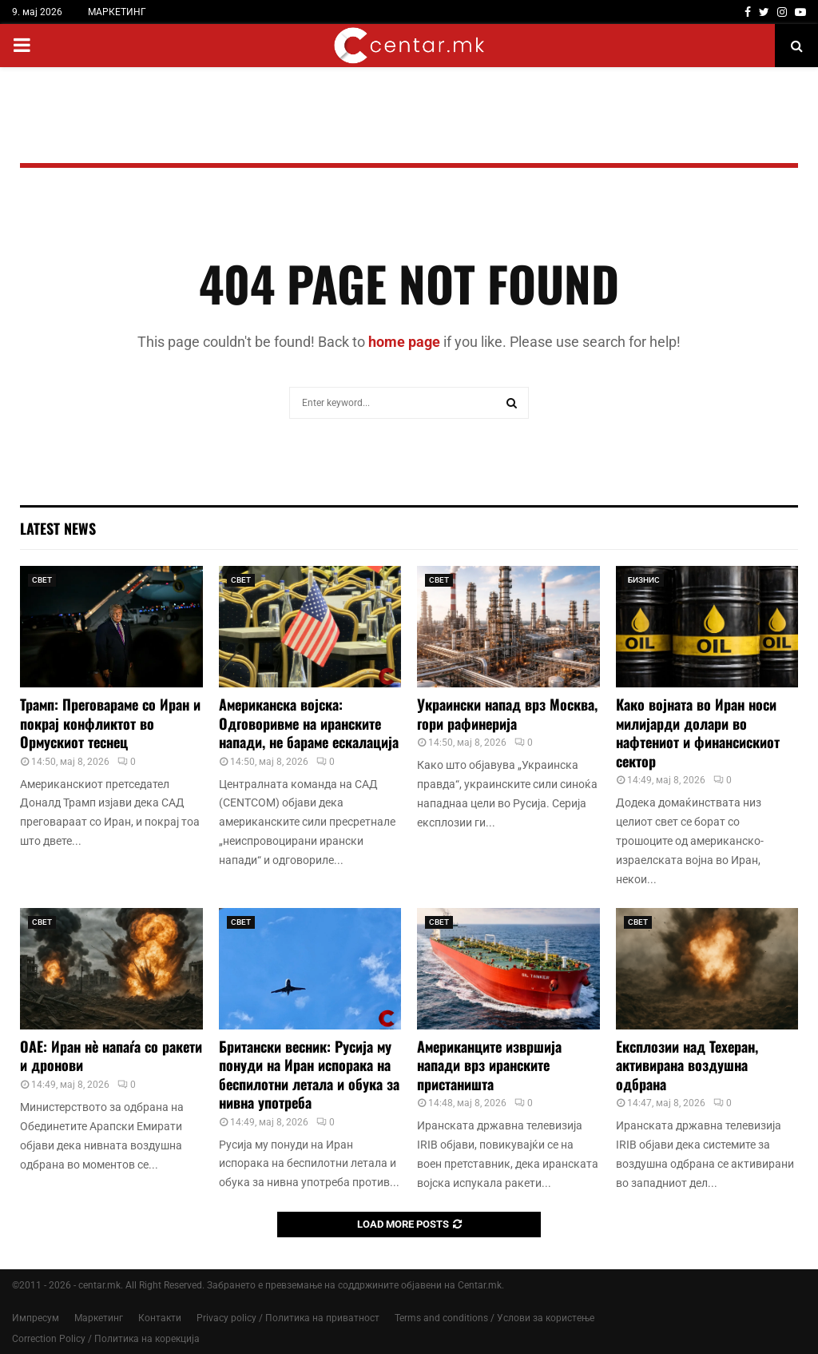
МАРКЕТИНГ (117, 12)
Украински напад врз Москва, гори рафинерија (507, 713)
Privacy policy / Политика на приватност (288, 1318)
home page (404, 341)
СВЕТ (42, 579)
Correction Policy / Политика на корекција (106, 1338)
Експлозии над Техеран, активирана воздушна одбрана (687, 1065)
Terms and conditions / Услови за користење (494, 1318)
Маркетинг (98, 1318)
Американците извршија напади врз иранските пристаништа (489, 1065)
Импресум (35, 1318)
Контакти (159, 1318)
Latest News (58, 528)
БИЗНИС (644, 579)
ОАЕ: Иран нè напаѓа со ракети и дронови (111, 1055)
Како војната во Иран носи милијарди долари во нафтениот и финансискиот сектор (698, 732)
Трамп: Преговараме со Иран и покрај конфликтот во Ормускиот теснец (110, 723)
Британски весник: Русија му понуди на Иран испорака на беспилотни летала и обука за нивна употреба (309, 1074)
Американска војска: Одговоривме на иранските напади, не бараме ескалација (309, 723)
